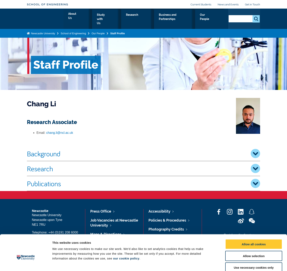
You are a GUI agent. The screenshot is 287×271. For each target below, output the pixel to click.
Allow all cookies (254, 222)
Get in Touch (252, 4)
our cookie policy (126, 236)
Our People (213, 19)
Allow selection (253, 234)
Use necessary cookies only (254, 245)
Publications (143, 183)
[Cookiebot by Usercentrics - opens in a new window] (25, 263)
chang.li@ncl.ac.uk (59, 132)
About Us (95, 19)
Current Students (201, 4)
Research (144, 19)
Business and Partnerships (178, 19)
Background (143, 153)
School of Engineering (47, 4)
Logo (45, 18)
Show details (209, 263)
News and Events (228, 4)
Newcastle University (42, 32)
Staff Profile (117, 32)
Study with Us (119, 19)
